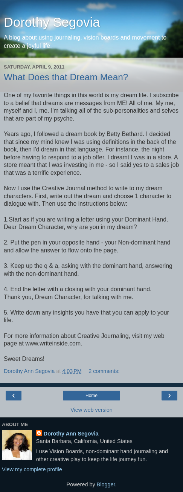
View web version (91, 410)
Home (91, 395)
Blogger (106, 484)
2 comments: (103, 371)
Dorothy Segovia (52, 22)
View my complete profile (32, 469)
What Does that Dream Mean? (66, 77)
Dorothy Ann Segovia (71, 434)
